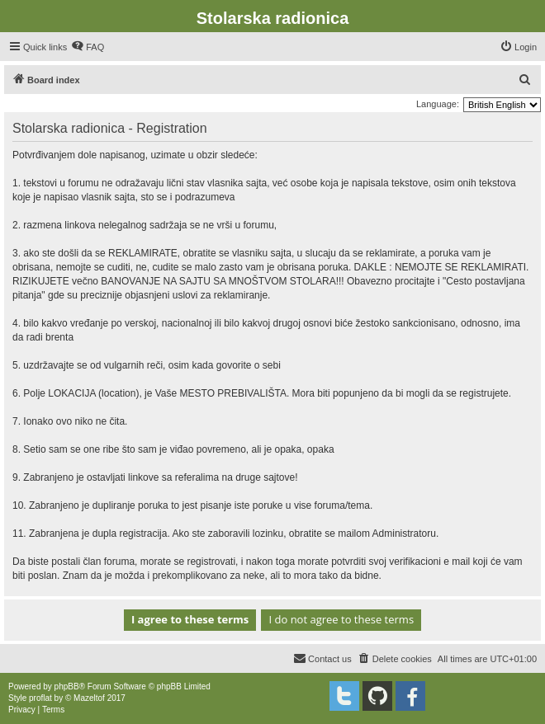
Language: (437, 104)
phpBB (66, 686)
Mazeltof (89, 698)
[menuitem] (87, 47)
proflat (40, 698)
